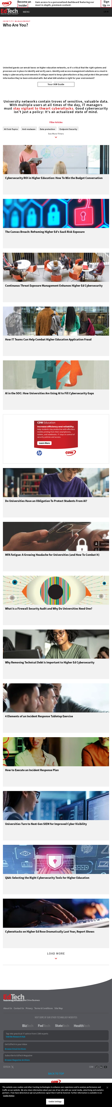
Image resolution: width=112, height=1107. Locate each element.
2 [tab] (57, 82)
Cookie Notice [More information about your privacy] (8, 1095)
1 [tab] (53, 82)
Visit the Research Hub (15, 1052)
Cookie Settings (55, 1101)
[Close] (107, 1087)
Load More (56, 971)
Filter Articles (56, 135)
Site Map (58, 1023)
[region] (56, 1095)
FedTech (44, 1040)
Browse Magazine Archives (17, 1075)
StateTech (62, 1040)
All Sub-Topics (11, 142)
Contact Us (19, 1023)
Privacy (29, 1023)
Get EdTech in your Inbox (16, 1059)
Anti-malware (28, 142)
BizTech (27, 1040)
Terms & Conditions (43, 1023)
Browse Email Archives (15, 1064)
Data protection (47, 142)
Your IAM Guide (56, 84)
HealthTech (82, 1040)
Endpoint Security (68, 142)
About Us (7, 1023)
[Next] (106, 47)
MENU (26, 12)
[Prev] (6, 47)
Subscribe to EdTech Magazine (18, 1070)
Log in (106, 11)
